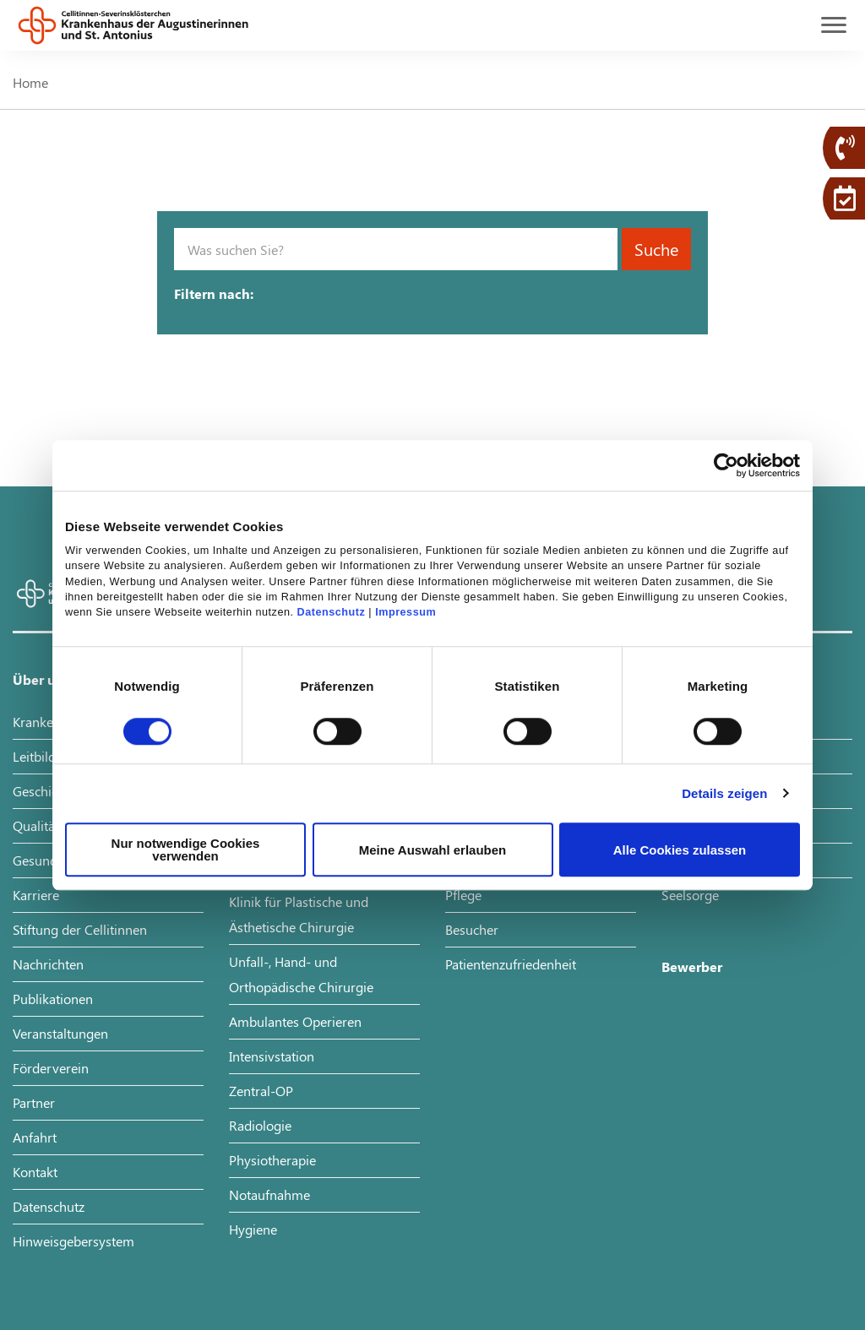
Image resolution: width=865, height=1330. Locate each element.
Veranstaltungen (60, 1033)
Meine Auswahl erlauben (433, 850)
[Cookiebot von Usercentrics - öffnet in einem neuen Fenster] (726, 465)
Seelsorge (690, 895)
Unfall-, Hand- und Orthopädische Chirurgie (301, 974)
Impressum (405, 613)
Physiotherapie (272, 1160)
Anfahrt (35, 1137)
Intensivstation (271, 1056)
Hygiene (253, 1229)
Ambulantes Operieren (295, 1021)
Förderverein (51, 1068)
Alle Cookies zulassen (680, 850)
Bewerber (691, 966)
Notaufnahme (269, 1194)
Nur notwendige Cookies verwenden (186, 849)
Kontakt (35, 1172)
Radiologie (260, 1125)
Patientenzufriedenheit (510, 964)
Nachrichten (48, 964)
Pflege (463, 895)
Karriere (36, 895)
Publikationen (53, 998)
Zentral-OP (261, 1090)
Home (30, 82)
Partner (34, 1102)
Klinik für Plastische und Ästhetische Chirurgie (298, 914)
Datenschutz (331, 613)
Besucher (471, 929)
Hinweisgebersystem (73, 1241)
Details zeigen (724, 793)
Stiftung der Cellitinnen (80, 929)
